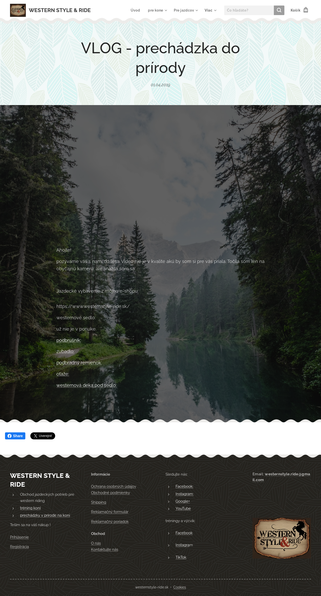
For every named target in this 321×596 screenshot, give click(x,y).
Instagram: (185, 494)
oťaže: (62, 374)
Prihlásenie (19, 537)
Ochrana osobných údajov (113, 486)
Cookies (179, 587)
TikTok (181, 557)
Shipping (98, 502)
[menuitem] (135, 10)
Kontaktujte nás (104, 549)
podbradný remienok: (79, 362)
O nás (96, 543)
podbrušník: (68, 340)
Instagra (182, 545)
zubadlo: (65, 351)
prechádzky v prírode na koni (45, 515)
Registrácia (19, 546)
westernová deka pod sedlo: (86, 385)
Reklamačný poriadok (110, 521)
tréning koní (30, 508)
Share (15, 436)
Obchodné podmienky (110, 492)
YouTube (183, 508)
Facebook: (184, 486)
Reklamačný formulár (109, 512)
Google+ (183, 501)
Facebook (184, 533)
